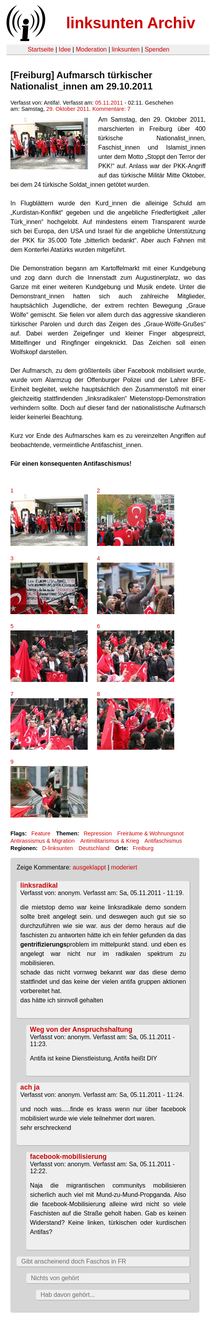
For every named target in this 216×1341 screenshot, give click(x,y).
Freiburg (143, 848)
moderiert (124, 867)
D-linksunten (57, 848)
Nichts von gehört (55, 1278)
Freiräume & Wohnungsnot (150, 833)
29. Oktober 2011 (67, 109)
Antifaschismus (163, 841)
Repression (97, 833)
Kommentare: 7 (111, 109)
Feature (41, 833)
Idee (65, 49)
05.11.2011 (109, 103)
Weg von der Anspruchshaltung (81, 1029)
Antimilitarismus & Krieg (109, 841)
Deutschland (93, 848)
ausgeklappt (89, 867)
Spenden (157, 49)
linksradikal (39, 885)
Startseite (40, 49)
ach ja (30, 1087)
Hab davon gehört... (68, 1294)
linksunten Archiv (130, 22)
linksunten (125, 49)
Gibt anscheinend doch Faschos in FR (73, 1261)
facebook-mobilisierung (68, 1156)
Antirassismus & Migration (42, 841)
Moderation (91, 49)
